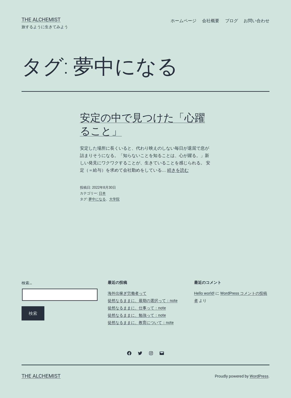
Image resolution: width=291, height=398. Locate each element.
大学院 (114, 199)
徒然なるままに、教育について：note (141, 322)
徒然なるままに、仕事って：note (137, 308)
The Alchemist (41, 20)
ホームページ (183, 20)
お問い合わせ (256, 20)
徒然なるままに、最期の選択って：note (142, 300)
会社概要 (210, 20)
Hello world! (204, 293)
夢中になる (97, 199)
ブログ (231, 20)
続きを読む (178, 170)
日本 (102, 193)
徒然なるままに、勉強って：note (137, 315)
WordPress (259, 376)
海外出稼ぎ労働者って (127, 293)
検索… (27, 283)
